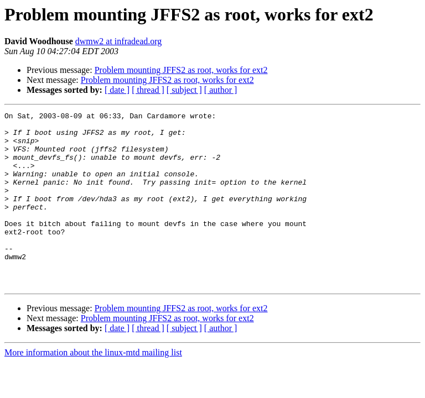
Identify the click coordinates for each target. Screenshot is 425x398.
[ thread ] (148, 90)
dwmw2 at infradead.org (118, 41)
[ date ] (117, 90)
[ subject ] (184, 90)
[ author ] (220, 90)
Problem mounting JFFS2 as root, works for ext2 (181, 70)
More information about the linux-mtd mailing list (93, 387)
